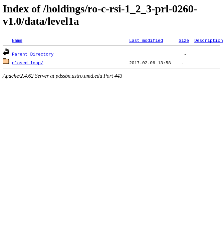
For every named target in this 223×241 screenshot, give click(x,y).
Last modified (146, 40)
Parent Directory (33, 54)
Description (208, 40)
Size (184, 40)
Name (17, 40)
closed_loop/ (27, 63)
